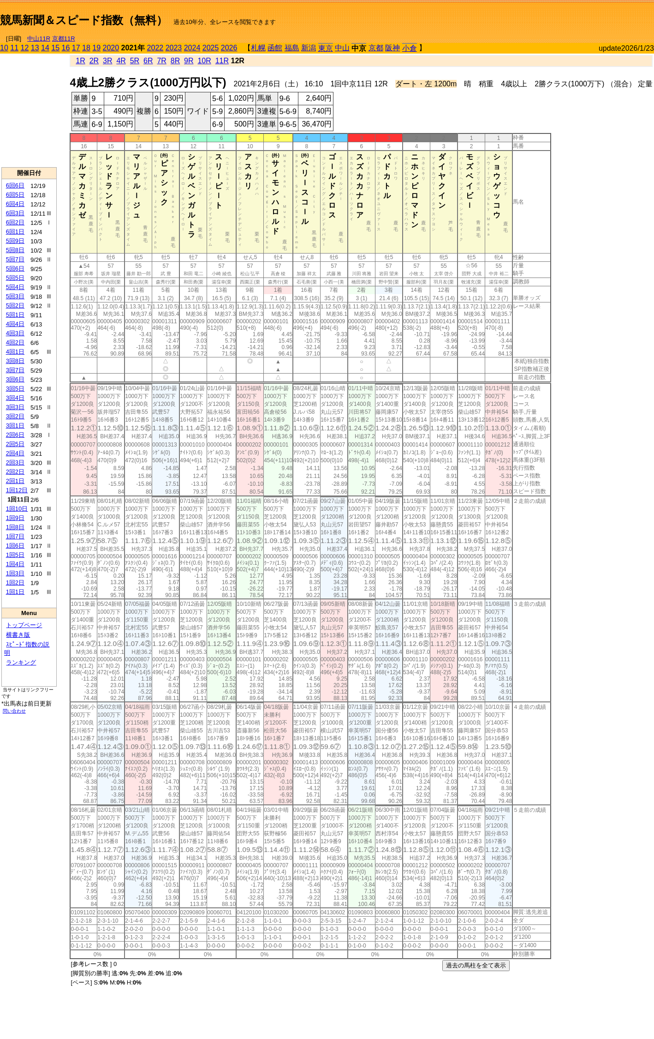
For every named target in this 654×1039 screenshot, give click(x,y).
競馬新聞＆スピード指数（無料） (83, 20)
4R (120, 61)
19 (96, 48)
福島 (292, 48)
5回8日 (15, 250)
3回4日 (15, 397)
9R (188, 61)
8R (175, 61)
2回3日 (15, 462)
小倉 (409, 48)
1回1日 (15, 591)
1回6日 (15, 545)
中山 (342, 48)
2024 (192, 48)
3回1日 (15, 425)
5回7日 (15, 259)
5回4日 (15, 287)
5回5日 (15, 277)
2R (94, 61)
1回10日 (17, 508)
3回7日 (15, 370)
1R (80, 61)
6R (148, 61)
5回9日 (15, 240)
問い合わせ (14, 710)
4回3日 (15, 333)
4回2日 (15, 342)
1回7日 (15, 536)
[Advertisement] (546, 16)
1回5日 (15, 554)
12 (25, 48)
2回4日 (15, 453)
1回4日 (15, 564)
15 (55, 48)
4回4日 (15, 323)
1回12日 (17, 490)
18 (86, 48)
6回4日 (15, 203)
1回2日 (15, 582)
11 (14, 48)
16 (66, 48)
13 (35, 48)
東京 (325, 48)
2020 (111, 48)
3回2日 (15, 416)
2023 (174, 48)
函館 (275, 48)
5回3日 (15, 296)
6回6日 (15, 185)
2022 (155, 48)
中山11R (38, 38)
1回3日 (15, 573)
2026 (229, 48)
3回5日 (15, 388)
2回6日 (15, 434)
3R (107, 61)
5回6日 (15, 268)
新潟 (308, 48)
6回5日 (15, 194)
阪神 (392, 48)
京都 (376, 48)
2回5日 (15, 444)
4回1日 (15, 351)
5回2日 (15, 305)
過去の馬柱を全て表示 (476, 965)
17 (76, 48)
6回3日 (15, 213)
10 (4, 48)
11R (222, 61)
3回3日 (15, 407)
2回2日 (15, 471)
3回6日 (15, 379)
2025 (210, 48)
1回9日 (15, 517)
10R (204, 61)
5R (134, 61)
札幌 (258, 48)
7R (161, 61)
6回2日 (15, 222)
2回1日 (15, 480)
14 (45, 48)
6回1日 (15, 231)
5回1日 (15, 314)
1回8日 (15, 527)
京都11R (63, 38)
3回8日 (15, 360)
